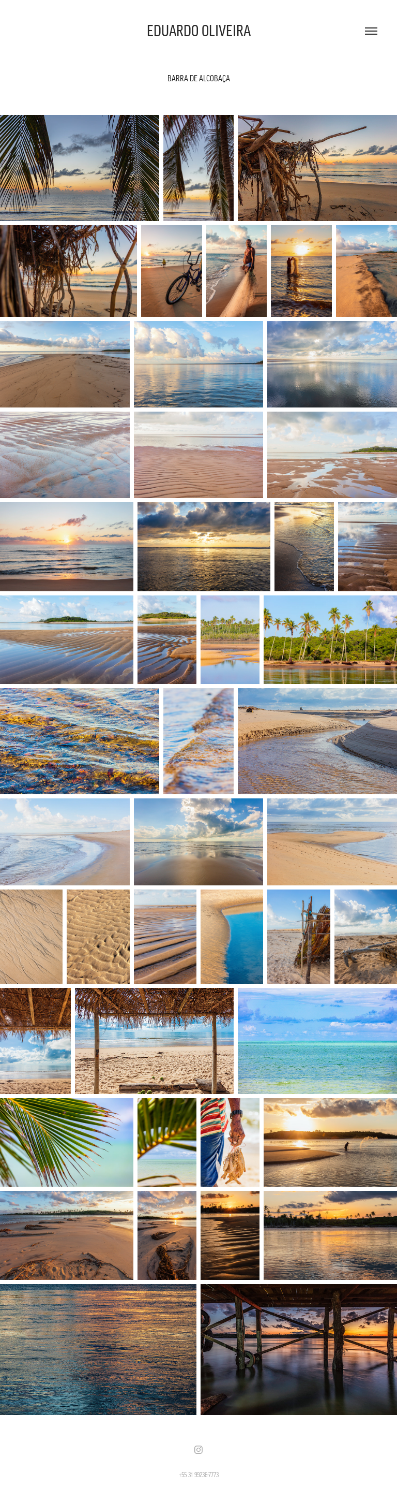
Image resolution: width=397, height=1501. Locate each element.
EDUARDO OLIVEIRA (199, 31)
